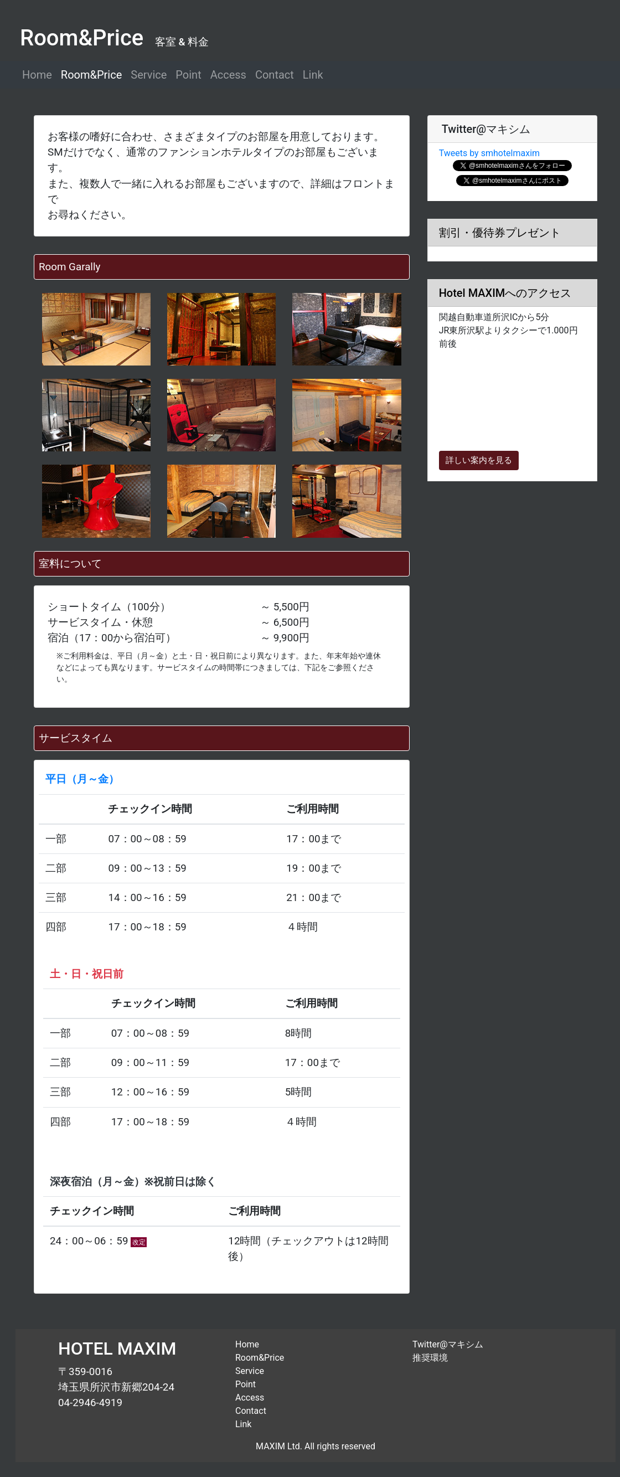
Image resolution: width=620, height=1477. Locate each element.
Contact (274, 74)
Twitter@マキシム (447, 1344)
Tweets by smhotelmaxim (489, 153)
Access (228, 74)
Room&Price (91, 74)
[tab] (512, 129)
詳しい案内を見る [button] (479, 460)
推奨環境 (430, 1357)
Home (37, 74)
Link (313, 74)
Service (149, 74)
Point (188, 74)
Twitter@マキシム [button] (485, 129)
